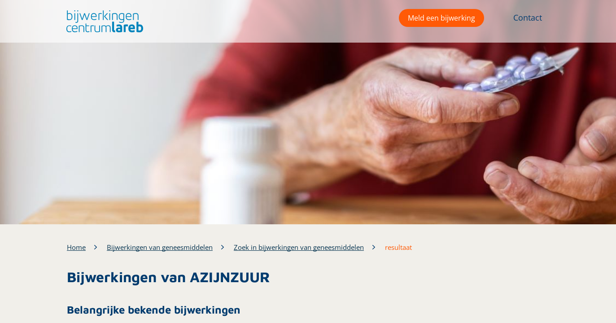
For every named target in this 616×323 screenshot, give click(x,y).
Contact (527, 17)
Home (76, 247)
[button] (102, 21)
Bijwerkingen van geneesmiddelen (160, 247)
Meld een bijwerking (441, 18)
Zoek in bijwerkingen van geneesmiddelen (299, 247)
